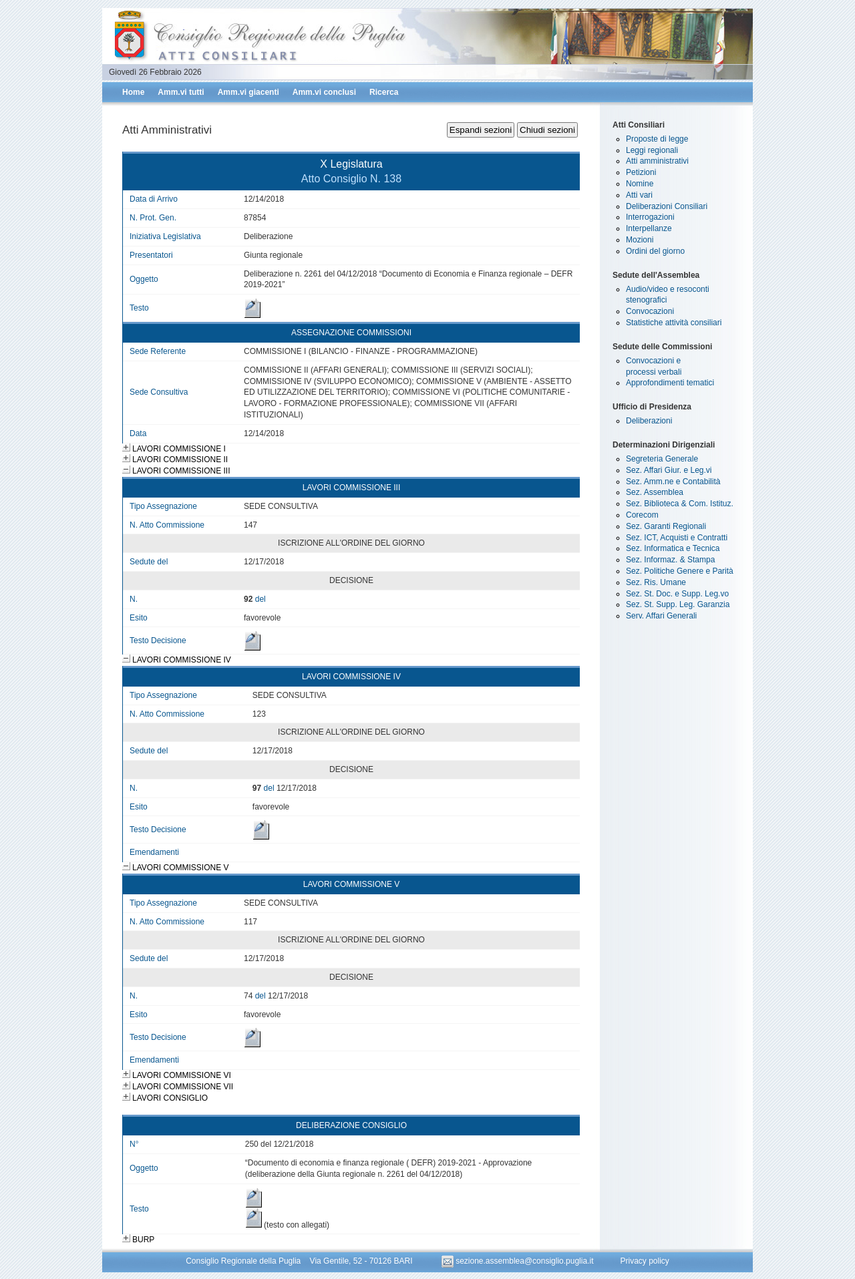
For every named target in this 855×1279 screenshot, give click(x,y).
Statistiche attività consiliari (673, 322)
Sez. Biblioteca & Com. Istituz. (679, 503)
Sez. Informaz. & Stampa (670, 559)
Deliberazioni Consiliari (666, 206)
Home (133, 92)
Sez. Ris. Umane (656, 582)
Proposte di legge (657, 139)
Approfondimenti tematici (670, 382)
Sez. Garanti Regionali (666, 526)
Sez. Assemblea (654, 492)
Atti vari (639, 195)
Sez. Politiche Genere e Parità (679, 571)
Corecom (642, 515)
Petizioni (641, 172)
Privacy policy (644, 1261)
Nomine (639, 183)
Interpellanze (649, 228)
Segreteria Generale (662, 459)
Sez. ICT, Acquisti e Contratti (676, 537)
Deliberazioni (649, 420)
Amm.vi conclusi (324, 92)
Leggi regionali (652, 150)
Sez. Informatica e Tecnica (673, 548)
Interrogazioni (650, 217)
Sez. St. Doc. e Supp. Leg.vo (677, 593)
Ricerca (383, 92)
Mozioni (639, 239)
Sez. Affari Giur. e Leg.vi (669, 470)
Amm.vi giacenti (248, 92)
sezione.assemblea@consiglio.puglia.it (519, 1261)
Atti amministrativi (657, 161)
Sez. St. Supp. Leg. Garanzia (677, 604)
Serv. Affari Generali (661, 615)
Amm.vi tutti (181, 92)
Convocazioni (650, 311)
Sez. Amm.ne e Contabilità (673, 481)
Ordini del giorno (655, 251)
